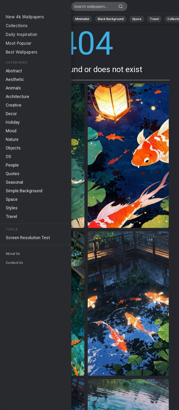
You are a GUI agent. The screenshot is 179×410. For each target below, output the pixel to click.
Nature (21, 19)
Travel (154, 19)
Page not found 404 (28, 8)
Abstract (40, 19)
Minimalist (82, 19)
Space (136, 19)
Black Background (111, 19)
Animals (61, 19)
